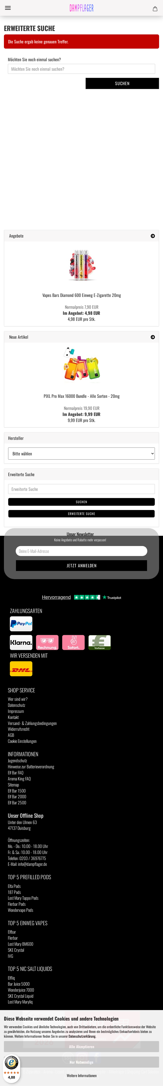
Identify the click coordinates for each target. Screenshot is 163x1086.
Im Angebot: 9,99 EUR (81, 411)
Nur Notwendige (81, 1062)
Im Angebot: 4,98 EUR (81, 310)
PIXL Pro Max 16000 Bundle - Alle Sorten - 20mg (82, 396)
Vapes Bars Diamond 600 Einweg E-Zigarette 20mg (81, 295)
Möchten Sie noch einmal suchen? (34, 59)
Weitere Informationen (82, 1075)
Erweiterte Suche (81, 513)
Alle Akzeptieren (81, 1046)
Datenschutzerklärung (82, 1036)
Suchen (122, 83)
